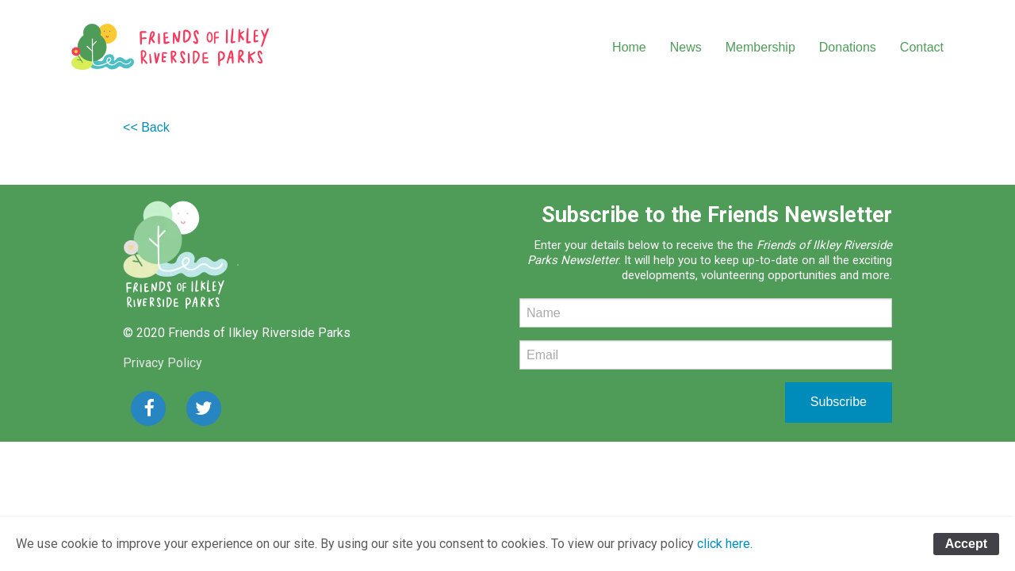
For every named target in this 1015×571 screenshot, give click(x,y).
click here (723, 543)
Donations (847, 47)
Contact (922, 47)
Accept (966, 543)
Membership (760, 47)
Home (629, 47)
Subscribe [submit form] (838, 401)
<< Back (146, 127)
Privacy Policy (162, 362)
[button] (148, 408)
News (686, 47)
